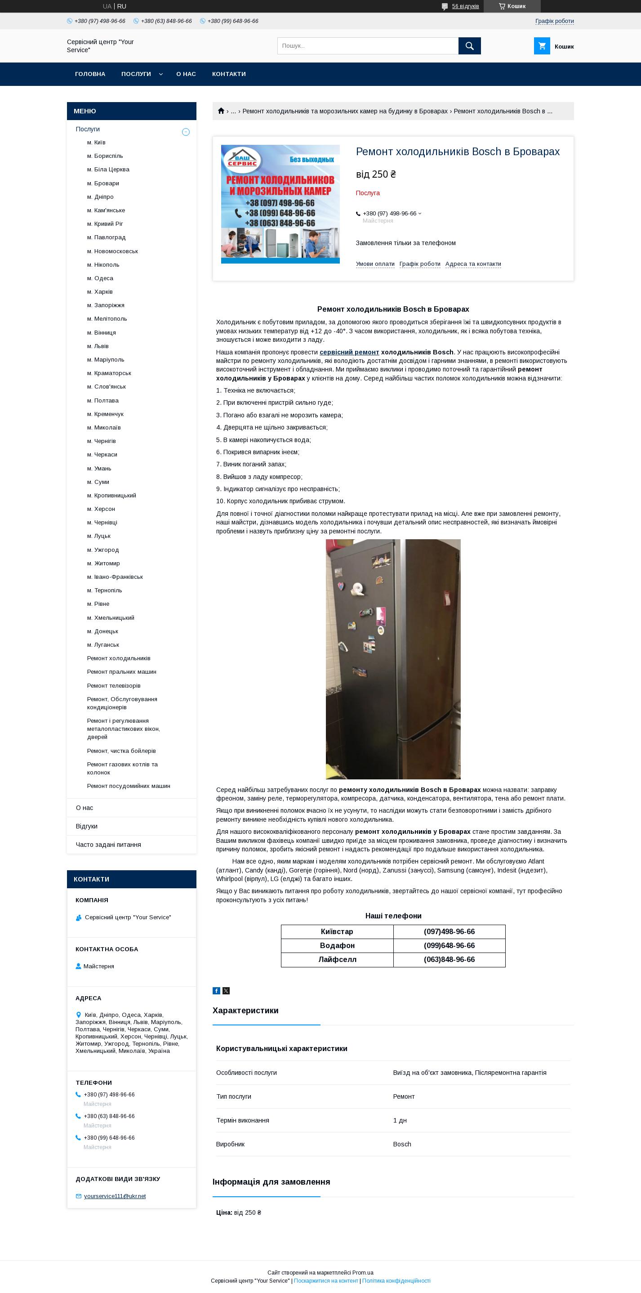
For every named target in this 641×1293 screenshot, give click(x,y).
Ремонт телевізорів (114, 685)
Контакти (229, 74)
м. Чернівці (102, 522)
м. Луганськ (103, 644)
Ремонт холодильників (119, 658)
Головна (90, 74)
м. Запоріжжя (106, 305)
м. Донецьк (102, 631)
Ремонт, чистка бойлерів (121, 750)
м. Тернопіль (104, 590)
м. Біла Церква (108, 169)
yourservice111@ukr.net (115, 1196)
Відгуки (87, 826)
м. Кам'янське (106, 210)
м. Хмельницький (110, 617)
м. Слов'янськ (106, 386)
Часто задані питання (108, 844)
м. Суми (98, 482)
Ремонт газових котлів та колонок (122, 768)
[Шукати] (469, 45)
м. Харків (100, 291)
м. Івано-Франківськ (115, 576)
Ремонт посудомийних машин (128, 786)
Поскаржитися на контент (326, 1281)
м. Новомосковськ (112, 251)
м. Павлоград (106, 237)
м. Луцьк (99, 535)
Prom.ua (363, 1273)
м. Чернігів (101, 441)
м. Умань (99, 468)
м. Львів (98, 346)
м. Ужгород (103, 549)
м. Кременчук (105, 414)
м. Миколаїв (104, 427)
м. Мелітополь (107, 318)
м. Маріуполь (106, 359)
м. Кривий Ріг (105, 223)
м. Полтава (103, 400)
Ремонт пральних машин (121, 671)
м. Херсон (101, 509)
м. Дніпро (100, 196)
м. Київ (96, 142)
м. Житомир (103, 563)
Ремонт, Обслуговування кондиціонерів (122, 703)
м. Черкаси (102, 454)
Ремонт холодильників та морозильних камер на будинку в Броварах (345, 111)
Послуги (136, 74)
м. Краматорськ (109, 373)
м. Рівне (98, 603)
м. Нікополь (103, 264)
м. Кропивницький (111, 495)
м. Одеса (100, 278)
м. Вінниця (101, 332)
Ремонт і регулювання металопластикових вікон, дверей (123, 728)
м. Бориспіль (105, 155)
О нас (186, 74)
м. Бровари (103, 183)
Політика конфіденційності (396, 1281)
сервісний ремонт (349, 352)
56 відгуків (465, 6)
